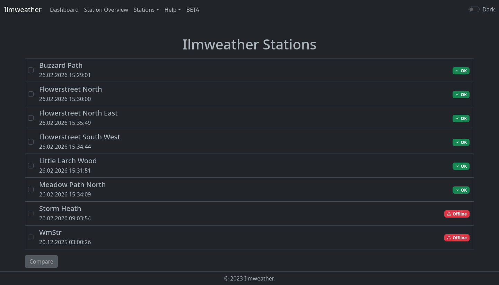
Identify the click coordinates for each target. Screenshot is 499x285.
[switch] (474, 9)
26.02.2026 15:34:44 (194, 141)
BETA (192, 9)
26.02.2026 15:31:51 (194, 165)
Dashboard (64, 9)
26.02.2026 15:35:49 (194, 117)
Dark (488, 9)
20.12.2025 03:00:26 (194, 237)
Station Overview (106, 9)
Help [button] (171, 9)
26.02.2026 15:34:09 (194, 189)
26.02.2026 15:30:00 (194, 93)
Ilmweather (23, 9)
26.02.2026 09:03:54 (194, 213)
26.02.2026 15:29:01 (194, 70)
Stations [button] (144, 9)
